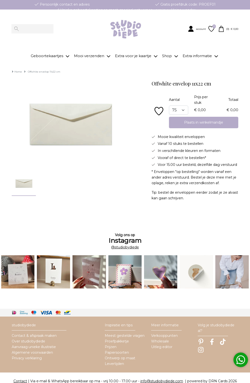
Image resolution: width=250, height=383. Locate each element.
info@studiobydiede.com (161, 374)
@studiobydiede (125, 240)
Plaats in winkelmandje (203, 115)
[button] (197, 28)
